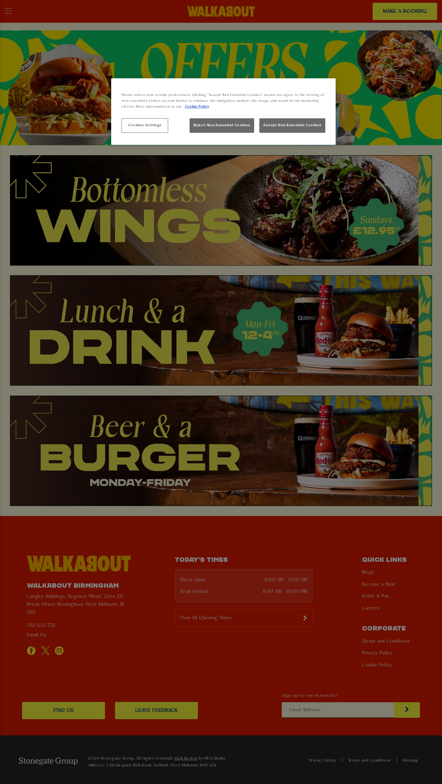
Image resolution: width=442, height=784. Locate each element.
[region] (223, 111)
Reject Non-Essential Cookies (221, 125)
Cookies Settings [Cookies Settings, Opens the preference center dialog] (145, 125)
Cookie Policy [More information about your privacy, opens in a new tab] (197, 107)
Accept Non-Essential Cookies (292, 125)
